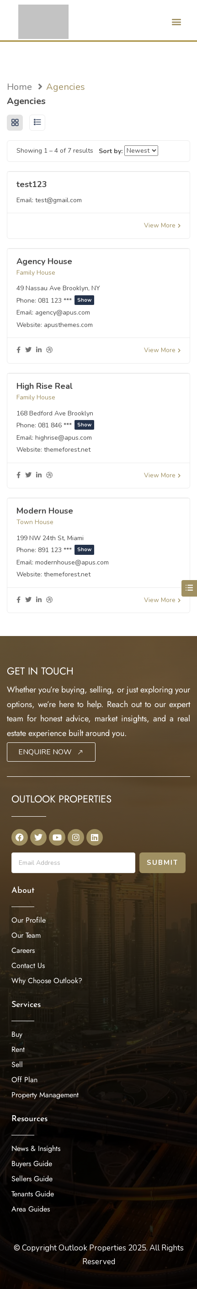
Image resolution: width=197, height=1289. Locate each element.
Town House (34, 522)
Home (19, 87)
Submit (162, 862)
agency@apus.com (62, 312)
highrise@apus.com (63, 437)
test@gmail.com (58, 200)
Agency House (44, 261)
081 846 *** (66, 425)
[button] (176, 21)
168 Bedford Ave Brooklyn (54, 413)
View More (162, 225)
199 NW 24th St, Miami (50, 538)
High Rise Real (44, 386)
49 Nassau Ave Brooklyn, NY (58, 288)
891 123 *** (66, 550)
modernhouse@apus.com (72, 562)
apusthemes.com (68, 325)
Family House (35, 272)
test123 (31, 184)
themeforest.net (67, 449)
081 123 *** (66, 300)
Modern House (44, 510)
